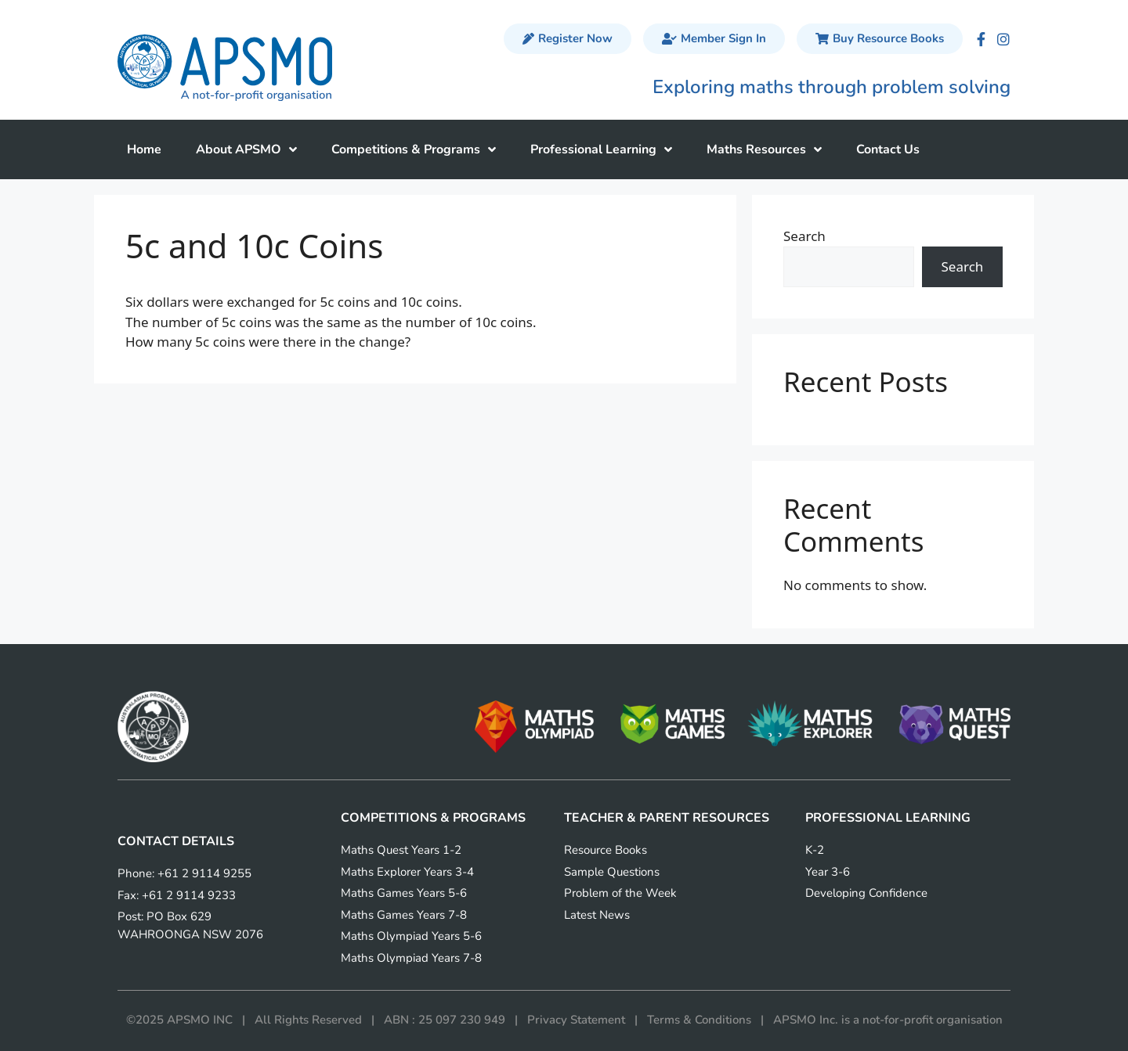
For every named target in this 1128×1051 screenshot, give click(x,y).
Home (144, 149)
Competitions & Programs (413, 149)
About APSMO (246, 149)
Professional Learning (601, 149)
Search (804, 236)
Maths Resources (764, 149)
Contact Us (888, 149)
